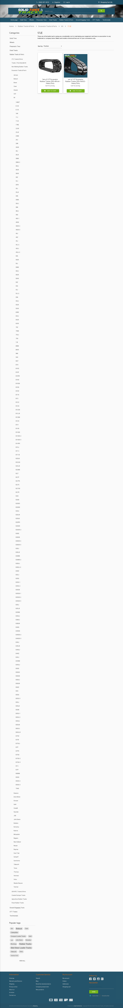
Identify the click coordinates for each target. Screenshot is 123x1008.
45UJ (17, 248)
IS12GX (18, 410)
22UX (17, 128)
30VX (17, 173)
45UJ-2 (18, 252)
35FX (17, 185)
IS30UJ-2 (18, 567)
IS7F (17, 747)
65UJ (17, 316)
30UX (17, 170)
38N (17, 207)
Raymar (16, 849)
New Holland (17, 842)
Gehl (15, 804)
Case (15, 86)
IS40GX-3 (18, 638)
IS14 (17, 425)
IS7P (17, 770)
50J (17, 263)
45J (17, 241)
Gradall (16, 808)
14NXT (18, 102)
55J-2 (17, 293)
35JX (17, 192)
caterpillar (14, 932)
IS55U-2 (18, 717)
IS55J (17, 702)
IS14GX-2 (18, 436)
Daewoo (16, 793)
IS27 (17, 473)
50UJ (17, 271)
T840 (17, 788)
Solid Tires (23, 20)
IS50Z (17, 687)
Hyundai (16, 812)
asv (12, 928)
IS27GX (18, 488)
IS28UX (18, 526)
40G (17, 215)
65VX (17, 323)
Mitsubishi (17, 834)
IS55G (17, 695)
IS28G (17, 500)
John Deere (17, 819)
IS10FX (18, 376)
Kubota (16, 830)
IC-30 (17, 106)
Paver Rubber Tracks (18, 903)
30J (17, 151)
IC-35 (17, 110)
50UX (17, 275)
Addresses (66, 984)
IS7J (17, 766)
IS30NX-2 (18, 560)
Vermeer (16, 875)
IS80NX (18, 773)
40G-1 (17, 218)
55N (17, 297)
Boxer (15, 82)
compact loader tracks (18, 936)
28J (17, 140)
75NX (17, 331)
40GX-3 (18, 230)
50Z (17, 282)
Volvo (15, 879)
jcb (12, 940)
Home (11, 26)
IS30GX (18, 537)
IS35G (17, 578)
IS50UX (18, 683)
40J (17, 233)
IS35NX (18, 612)
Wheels (31, 20)
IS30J (17, 548)
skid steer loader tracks (21, 948)
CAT (15, 94)
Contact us (12, 995)
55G (17, 286)
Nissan (16, 845)
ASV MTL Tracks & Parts (19, 891)
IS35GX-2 (18, 597)
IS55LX (18, 706)
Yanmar (16, 887)
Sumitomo (17, 860)
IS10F (17, 372)
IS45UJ (18, 665)
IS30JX (18, 552)
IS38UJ (18, 620)
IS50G (17, 668)
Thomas (16, 872)
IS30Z (17, 571)
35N (17, 196)
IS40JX (18, 646)
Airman (16, 75)
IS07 (17, 361)
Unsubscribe (105, 996)
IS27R (17, 492)
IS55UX (18, 725)
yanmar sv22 (14, 955)
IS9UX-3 (18, 785)
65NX (17, 312)
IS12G (17, 406)
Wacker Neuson (18, 883)
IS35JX (18, 608)
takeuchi (13, 951)
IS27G (17, 485)
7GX (17, 338)
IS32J (17, 575)
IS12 (17, 398)
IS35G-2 (18, 586)
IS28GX (18, 507)
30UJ (17, 166)
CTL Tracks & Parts (17, 59)
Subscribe (95, 996)
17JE (69, 26)
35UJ (17, 203)
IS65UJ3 (18, 732)
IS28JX (18, 515)
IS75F (17, 740)
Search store (49, 11)
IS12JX (18, 413)
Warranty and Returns (15, 981)
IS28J (17, 511)
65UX (17, 320)
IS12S (17, 421)
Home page (14, 20)
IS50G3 (18, 672)
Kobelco (16, 823)
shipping (35, 1006)
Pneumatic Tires (41, 20)
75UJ (17, 335)
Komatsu (16, 827)
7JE (17, 342)
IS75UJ (18, 743)
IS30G (17, 533)
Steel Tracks (53, 20)
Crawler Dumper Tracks (18, 895)
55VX (17, 308)
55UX (17, 305)
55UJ (17, 301)
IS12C (17, 402)
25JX (17, 132)
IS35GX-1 (18, 593)
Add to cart (50, 90)
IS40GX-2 (18, 635)
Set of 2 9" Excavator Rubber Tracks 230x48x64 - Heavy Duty (50, 81)
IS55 (17, 691)
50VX (17, 278)
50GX (17, 260)
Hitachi (16, 90)
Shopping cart (67, 987)
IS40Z (17, 653)
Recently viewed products (43, 984)
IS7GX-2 (18, 758)
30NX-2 (18, 162)
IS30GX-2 (18, 541)
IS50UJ (18, 680)
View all (22, 961)
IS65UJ (18, 728)
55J (17, 290)
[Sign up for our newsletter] (101, 987)
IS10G (17, 380)
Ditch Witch (17, 797)
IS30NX (18, 556)
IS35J (17, 605)
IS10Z (17, 391)
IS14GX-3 (18, 440)
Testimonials (106, 20)
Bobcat (16, 79)
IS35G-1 (18, 582)
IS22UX (18, 462)
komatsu (28, 940)
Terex (15, 868)
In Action (11, 992)
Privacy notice (13, 987)
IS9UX (17, 777)
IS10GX (18, 383)
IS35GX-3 (18, 601)
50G (17, 256)
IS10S (17, 387)
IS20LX (18, 458)
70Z (17, 327)
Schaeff (16, 857)
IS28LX (18, 518)
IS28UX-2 (18, 530)
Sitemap (11, 978)
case (26, 928)
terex (21, 951)
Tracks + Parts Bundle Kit (19, 63)
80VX (17, 350)
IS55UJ (18, 721)
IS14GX (18, 432)
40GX (17, 222)
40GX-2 (18, 226)
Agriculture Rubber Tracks (19, 899)
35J (17, 188)
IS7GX (17, 755)
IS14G (17, 428)
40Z (17, 237)
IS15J (17, 447)
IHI (62, 26)
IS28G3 (18, 503)
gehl (30, 936)
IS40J (17, 642)
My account (66, 978)
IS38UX (18, 623)
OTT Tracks (96, 20)
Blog (37, 981)
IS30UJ (18, 563)
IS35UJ (18, 616)
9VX (17, 357)
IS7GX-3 (18, 762)
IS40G (17, 627)
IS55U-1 (18, 713)
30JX (17, 155)
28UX (17, 147)
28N (17, 143)
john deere (19, 940)
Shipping (11, 984)
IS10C (17, 368)
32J (17, 181)
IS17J (17, 451)
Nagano (16, 838)
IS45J (17, 657)
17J (17, 117)
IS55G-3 (18, 698)
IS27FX (18, 481)
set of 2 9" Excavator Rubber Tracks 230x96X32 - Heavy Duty (75, 81)
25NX (17, 136)
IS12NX (18, 417)
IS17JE (18, 455)
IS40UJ (18, 650)
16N (17, 113)
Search (38, 978)
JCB (15, 815)
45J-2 (17, 245)
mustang (13, 944)
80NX (17, 346)
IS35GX (18, 590)
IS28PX (18, 522)
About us (11, 989)
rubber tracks (25, 944)
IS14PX (18, 443)
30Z (17, 177)
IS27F (17, 477)
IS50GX (18, 676)
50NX (17, 267)
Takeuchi (16, 864)
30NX (17, 158)
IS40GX (18, 631)
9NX (17, 353)
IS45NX (18, 661)
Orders (64, 981)
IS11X (17, 395)
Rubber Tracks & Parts (66, 20)
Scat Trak (16, 853)
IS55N (17, 710)
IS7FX (17, 751)
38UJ (17, 211)
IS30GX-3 (18, 545)
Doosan (16, 800)
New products (40, 989)
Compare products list (42, 987)
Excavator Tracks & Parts (47, 26)
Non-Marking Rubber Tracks (20, 66)
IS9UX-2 (18, 781)
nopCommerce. (78, 1006)
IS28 (17, 496)
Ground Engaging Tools (83, 20)
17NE (17, 125)
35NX (17, 200)
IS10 (17, 365)
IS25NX (18, 470)
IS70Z (17, 736)
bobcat (19, 929)
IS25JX (18, 466)
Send (93, 992)
